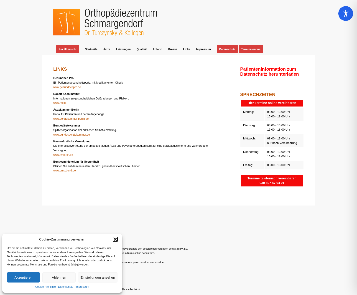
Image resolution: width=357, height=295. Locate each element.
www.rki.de (59, 102)
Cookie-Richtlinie (45, 286)
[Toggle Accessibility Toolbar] (346, 13)
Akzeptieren (23, 277)
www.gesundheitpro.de (67, 87)
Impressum (82, 286)
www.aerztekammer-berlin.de (71, 118)
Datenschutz (65, 286)
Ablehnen (59, 277)
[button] (115, 239)
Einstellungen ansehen (97, 277)
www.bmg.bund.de (64, 170)
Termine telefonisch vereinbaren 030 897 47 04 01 (271, 180)
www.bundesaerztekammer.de (71, 134)
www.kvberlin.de (63, 154)
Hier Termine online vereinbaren (272, 103)
